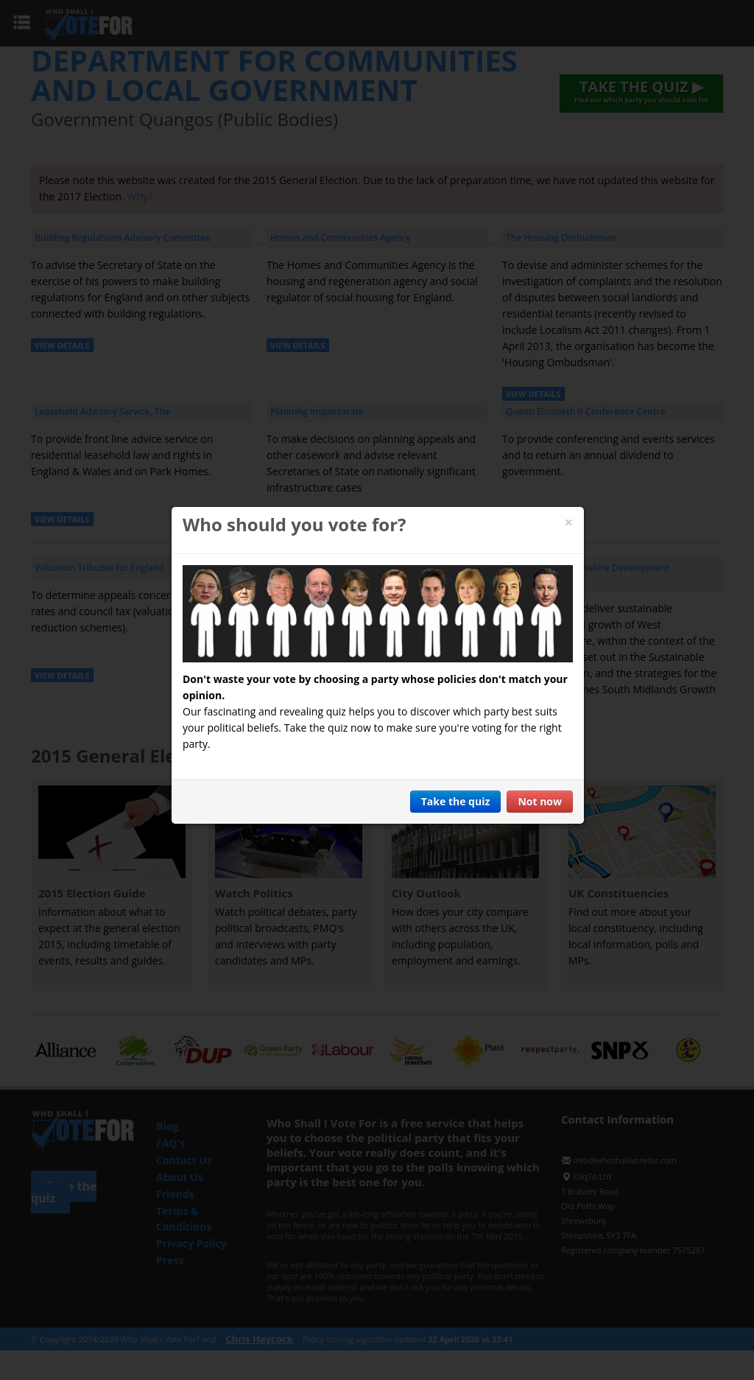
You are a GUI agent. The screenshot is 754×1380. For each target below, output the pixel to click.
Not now (540, 801)
